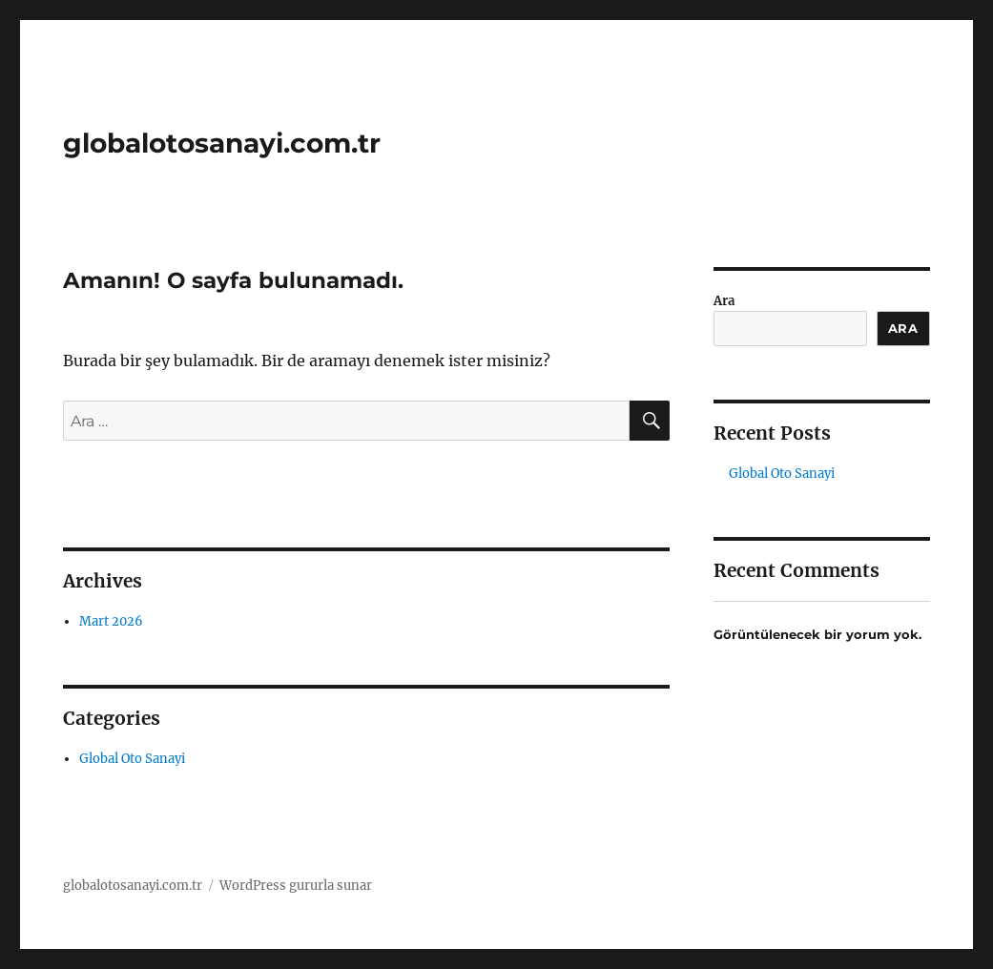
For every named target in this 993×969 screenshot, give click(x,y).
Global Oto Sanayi (132, 759)
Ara (724, 301)
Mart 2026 (111, 621)
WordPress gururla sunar (295, 885)
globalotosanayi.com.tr (222, 143)
